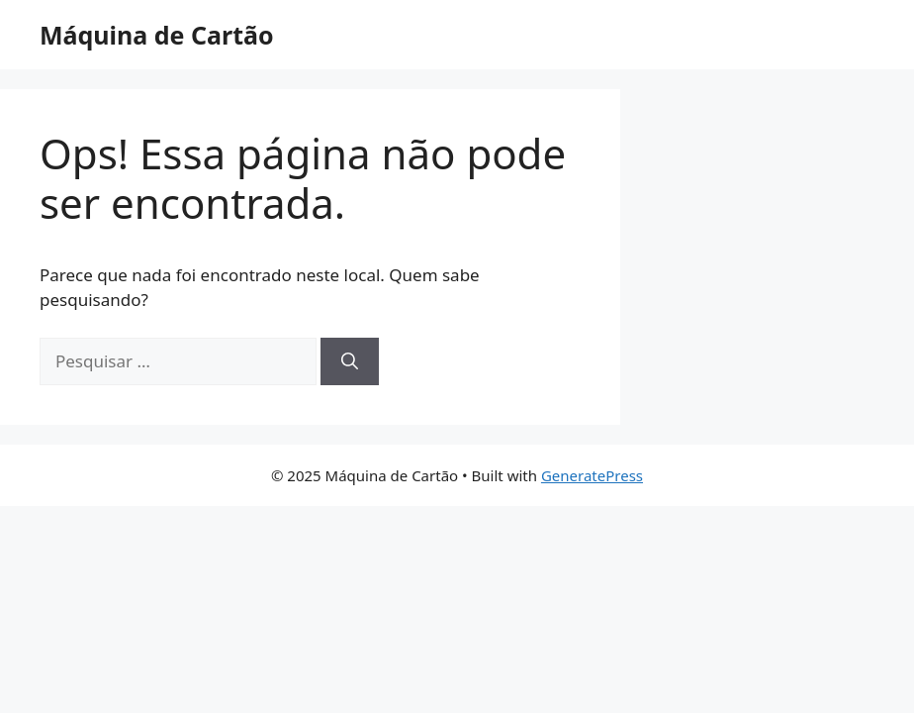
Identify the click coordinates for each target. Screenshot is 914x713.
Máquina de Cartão (157, 34)
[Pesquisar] (349, 361)
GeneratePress (592, 475)
